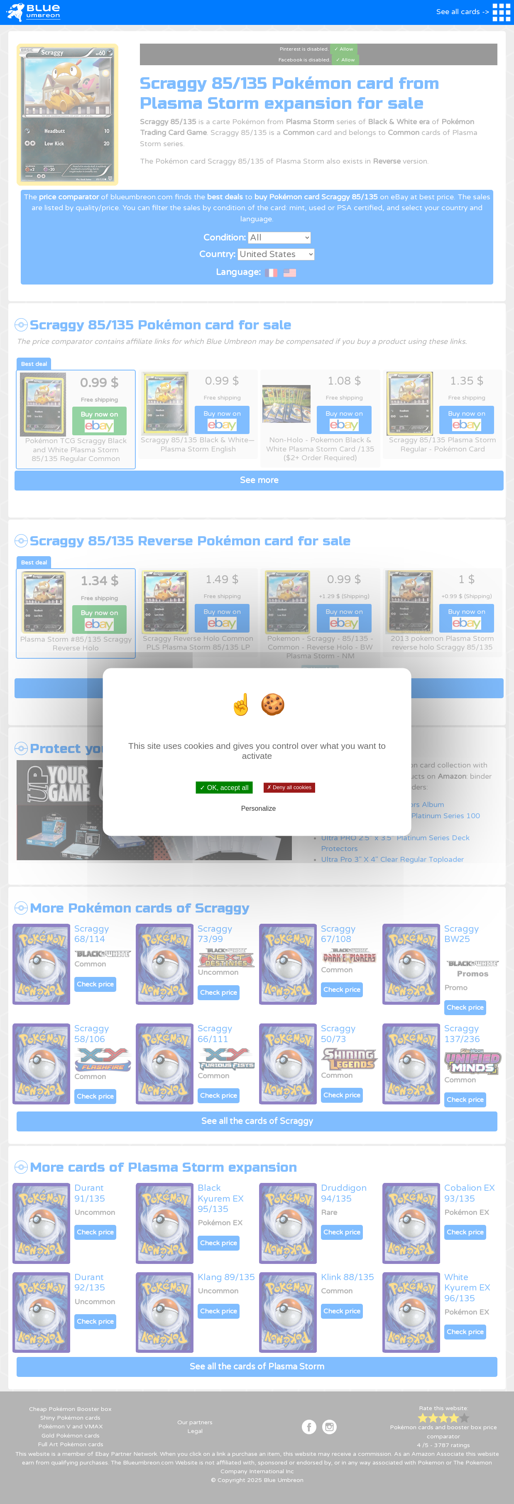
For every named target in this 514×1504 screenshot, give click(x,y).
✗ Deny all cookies (289, 787)
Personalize (258, 808)
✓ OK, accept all (224, 787)
